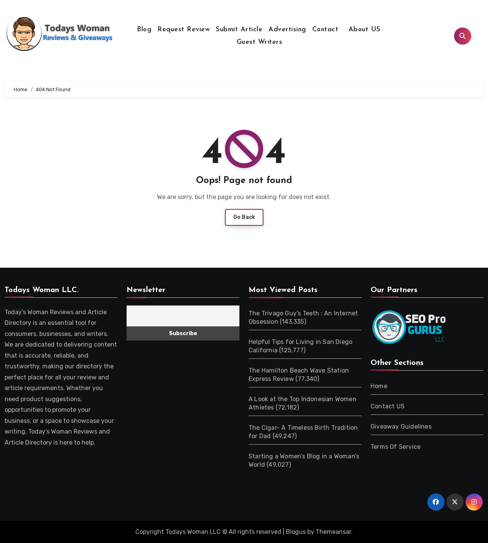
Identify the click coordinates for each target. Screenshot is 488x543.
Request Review (183, 29)
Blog (144, 29)
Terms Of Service (396, 446)
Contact (325, 29)
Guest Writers (260, 42)
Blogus (296, 531)
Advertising (287, 29)
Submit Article (239, 29)
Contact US (388, 406)
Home (379, 386)
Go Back (244, 217)
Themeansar (333, 531)
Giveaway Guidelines (401, 426)
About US (363, 29)
